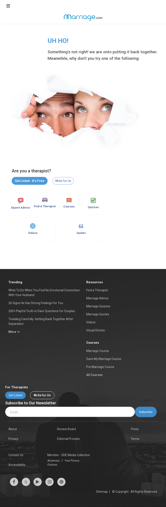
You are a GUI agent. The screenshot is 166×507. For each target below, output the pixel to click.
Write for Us (63, 181)
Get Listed (15, 395)
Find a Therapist (97, 290)
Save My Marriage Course (103, 359)
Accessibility (16, 465)
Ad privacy (53, 460)
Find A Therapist (45, 203)
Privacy (13, 439)
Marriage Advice (97, 298)
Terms (135, 439)
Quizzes (93, 203)
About (12, 429)
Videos (32, 229)
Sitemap (102, 491)
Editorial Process (68, 439)
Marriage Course (97, 351)
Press (135, 429)
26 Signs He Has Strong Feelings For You (35, 303)
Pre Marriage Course (100, 367)
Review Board (66, 429)
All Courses (94, 375)
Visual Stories (95, 330)
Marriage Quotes (97, 314)
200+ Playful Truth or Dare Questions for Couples (41, 311)
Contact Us (15, 455)
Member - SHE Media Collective (68, 455)
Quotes (81, 229)
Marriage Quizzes (98, 306)
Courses (69, 203)
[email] (70, 412)
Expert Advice (20, 203)
